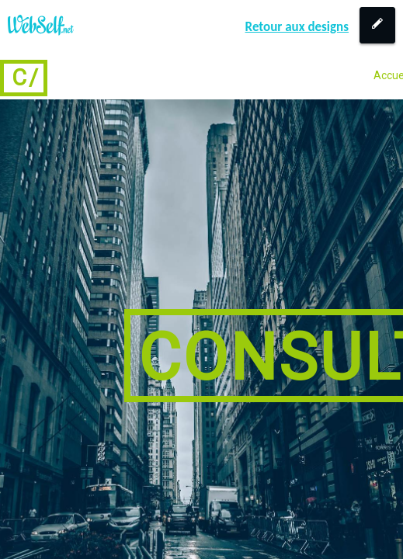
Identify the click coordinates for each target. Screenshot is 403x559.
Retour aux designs (297, 27)
